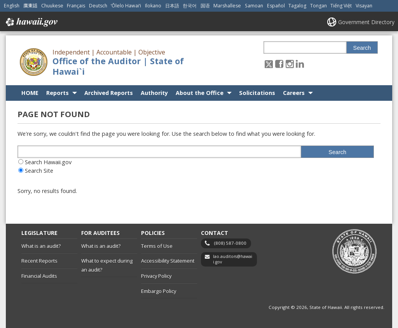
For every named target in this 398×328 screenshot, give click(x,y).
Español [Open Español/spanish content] (276, 5)
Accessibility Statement (167, 260)
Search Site (39, 170)
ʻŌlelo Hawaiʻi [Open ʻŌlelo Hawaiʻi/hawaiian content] (126, 5)
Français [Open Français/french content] (76, 5)
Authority (154, 92)
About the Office (199, 92)
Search (362, 48)
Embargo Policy (158, 291)
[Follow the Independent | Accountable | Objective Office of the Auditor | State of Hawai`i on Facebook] (279, 63)
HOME (29, 92)
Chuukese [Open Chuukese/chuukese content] (52, 5)
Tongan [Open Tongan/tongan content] (318, 5)
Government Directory (366, 22)
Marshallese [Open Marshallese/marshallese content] (227, 5)
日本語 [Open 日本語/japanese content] (172, 5)
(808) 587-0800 (230, 243)
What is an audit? (41, 245)
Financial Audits (39, 275)
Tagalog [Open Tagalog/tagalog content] (297, 5)
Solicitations (257, 92)
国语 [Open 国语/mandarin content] (205, 5)
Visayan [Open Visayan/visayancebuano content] (364, 5)
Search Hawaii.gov (48, 162)
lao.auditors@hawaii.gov (232, 259)
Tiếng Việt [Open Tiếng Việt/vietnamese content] (341, 5)
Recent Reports (39, 260)
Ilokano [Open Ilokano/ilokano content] (153, 5)
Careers (294, 92)
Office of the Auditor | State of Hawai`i (118, 66)
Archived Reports (108, 92)
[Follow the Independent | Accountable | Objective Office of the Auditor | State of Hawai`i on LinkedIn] (300, 63)
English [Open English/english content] (11, 5)
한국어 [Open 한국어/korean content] (190, 5)
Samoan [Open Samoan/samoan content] (254, 5)
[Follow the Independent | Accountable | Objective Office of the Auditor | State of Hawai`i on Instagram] (290, 63)
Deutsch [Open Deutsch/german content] (98, 5)
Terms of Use (157, 245)
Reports (57, 92)
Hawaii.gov (31, 22)
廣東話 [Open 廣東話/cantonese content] (30, 5)
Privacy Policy (156, 275)
